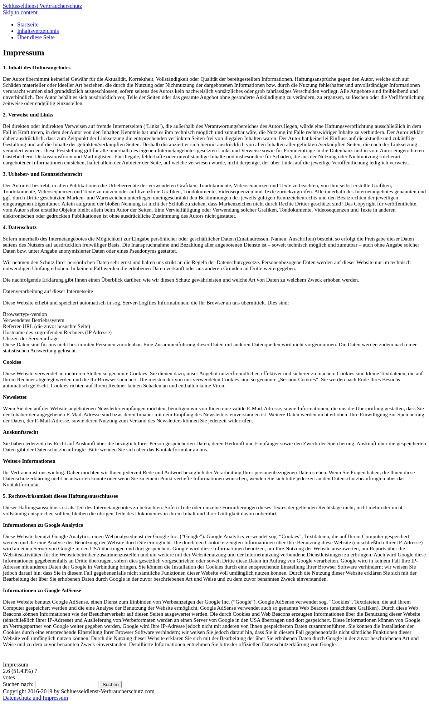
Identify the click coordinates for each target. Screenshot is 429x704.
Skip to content (20, 12)
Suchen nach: (18, 684)
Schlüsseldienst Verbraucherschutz (42, 6)
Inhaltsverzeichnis (38, 31)
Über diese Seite (36, 37)
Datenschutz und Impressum (35, 698)
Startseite (28, 24)
